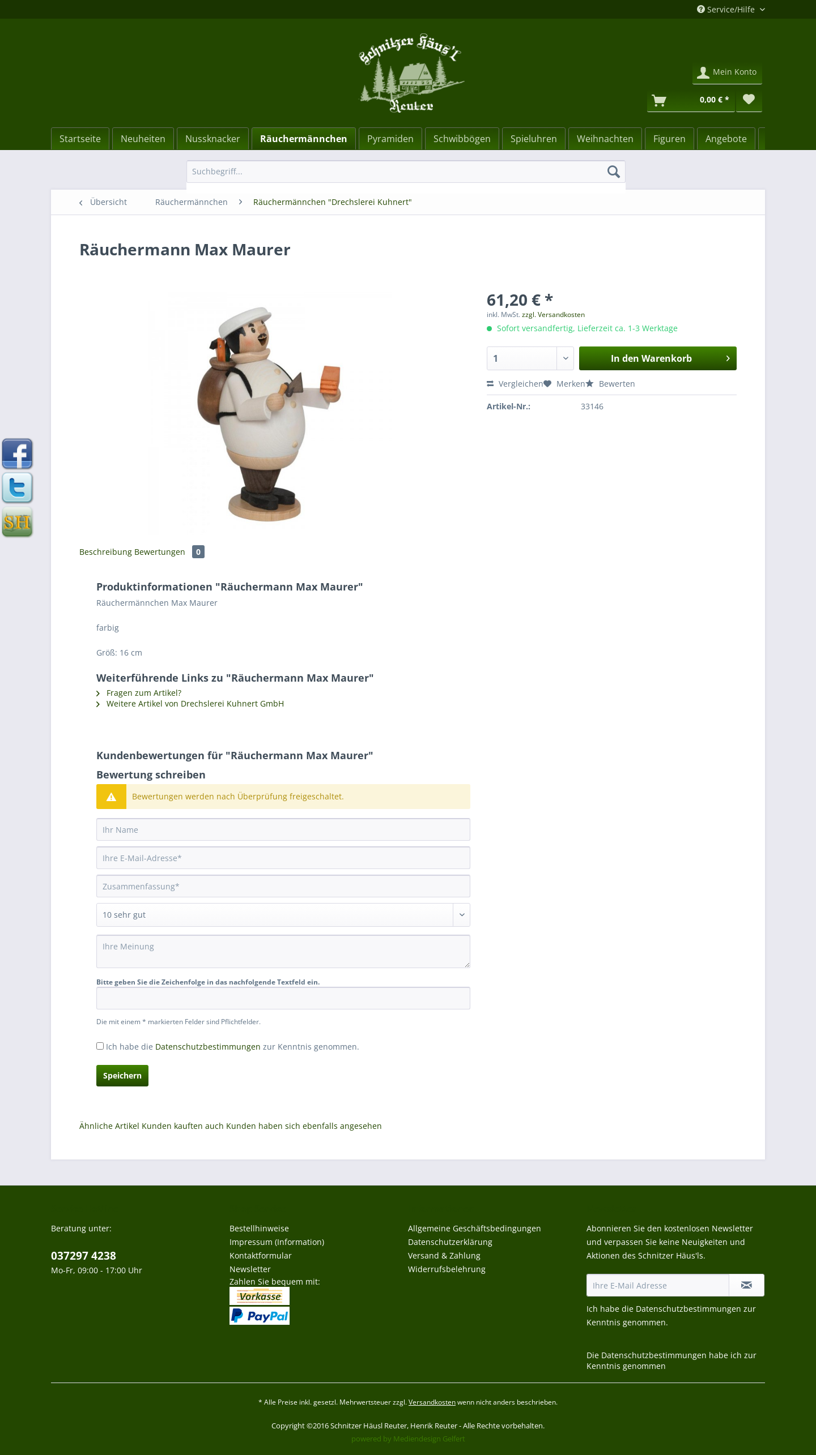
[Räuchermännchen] (303, 138)
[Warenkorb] (691, 100)
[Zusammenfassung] (283, 886)
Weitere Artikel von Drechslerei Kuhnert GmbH (190, 703)
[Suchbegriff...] (406, 171)
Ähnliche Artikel (109, 1125)
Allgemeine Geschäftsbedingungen (474, 1228)
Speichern (122, 1075)
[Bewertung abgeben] (283, 915)
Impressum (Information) (277, 1241)
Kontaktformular (261, 1255)
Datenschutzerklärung (450, 1241)
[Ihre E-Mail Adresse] (657, 1285)
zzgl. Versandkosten (553, 314)
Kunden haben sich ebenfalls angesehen (304, 1125)
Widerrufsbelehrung (447, 1269)
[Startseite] (80, 138)
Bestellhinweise (259, 1228)
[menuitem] (406, 177)
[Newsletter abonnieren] (746, 1285)
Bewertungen (169, 551)
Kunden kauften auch (183, 1125)
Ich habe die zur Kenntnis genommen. (232, 1046)
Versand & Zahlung (444, 1255)
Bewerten (610, 383)
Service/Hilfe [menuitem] (727, 9)
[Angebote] (726, 138)
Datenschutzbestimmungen (208, 1046)
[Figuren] (669, 138)
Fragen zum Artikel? (138, 692)
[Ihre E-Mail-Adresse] (283, 857)
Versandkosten (432, 1402)
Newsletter (250, 1269)
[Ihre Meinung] (283, 951)
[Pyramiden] (390, 138)
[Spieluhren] (534, 138)
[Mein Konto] (727, 73)
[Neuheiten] (143, 138)
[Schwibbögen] (462, 138)
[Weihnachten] (605, 138)
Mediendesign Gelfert (429, 1438)
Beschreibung (105, 551)
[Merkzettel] (749, 100)
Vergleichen (515, 383)
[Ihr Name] (283, 829)
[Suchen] (614, 171)
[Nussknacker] (212, 138)
